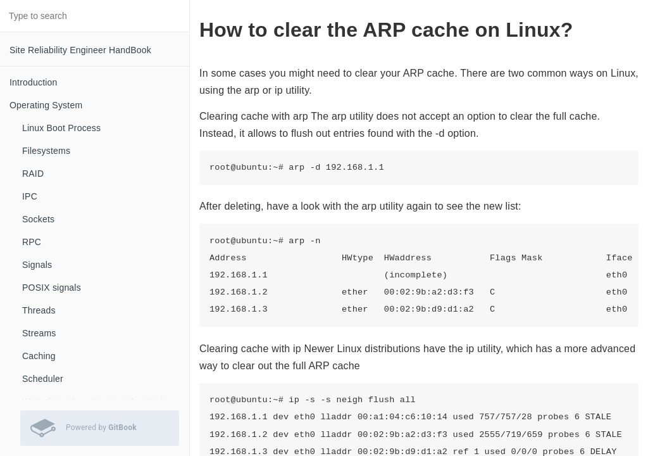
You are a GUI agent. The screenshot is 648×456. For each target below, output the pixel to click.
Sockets (38, 219)
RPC (31, 242)
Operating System (45, 105)
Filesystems (46, 151)
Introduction (33, 82)
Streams (39, 333)
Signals (37, 265)
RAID (33, 173)
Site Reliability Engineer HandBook (80, 50)
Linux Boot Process (61, 128)
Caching (39, 356)
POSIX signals (51, 287)
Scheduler (42, 379)
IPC (29, 196)
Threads (39, 310)
